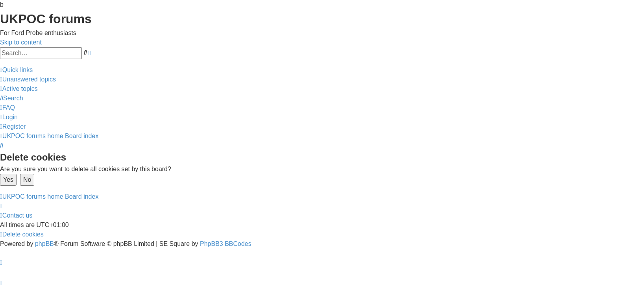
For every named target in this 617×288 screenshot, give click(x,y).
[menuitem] (28, 79)
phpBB (44, 243)
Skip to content (21, 42)
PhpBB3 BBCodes (225, 243)
